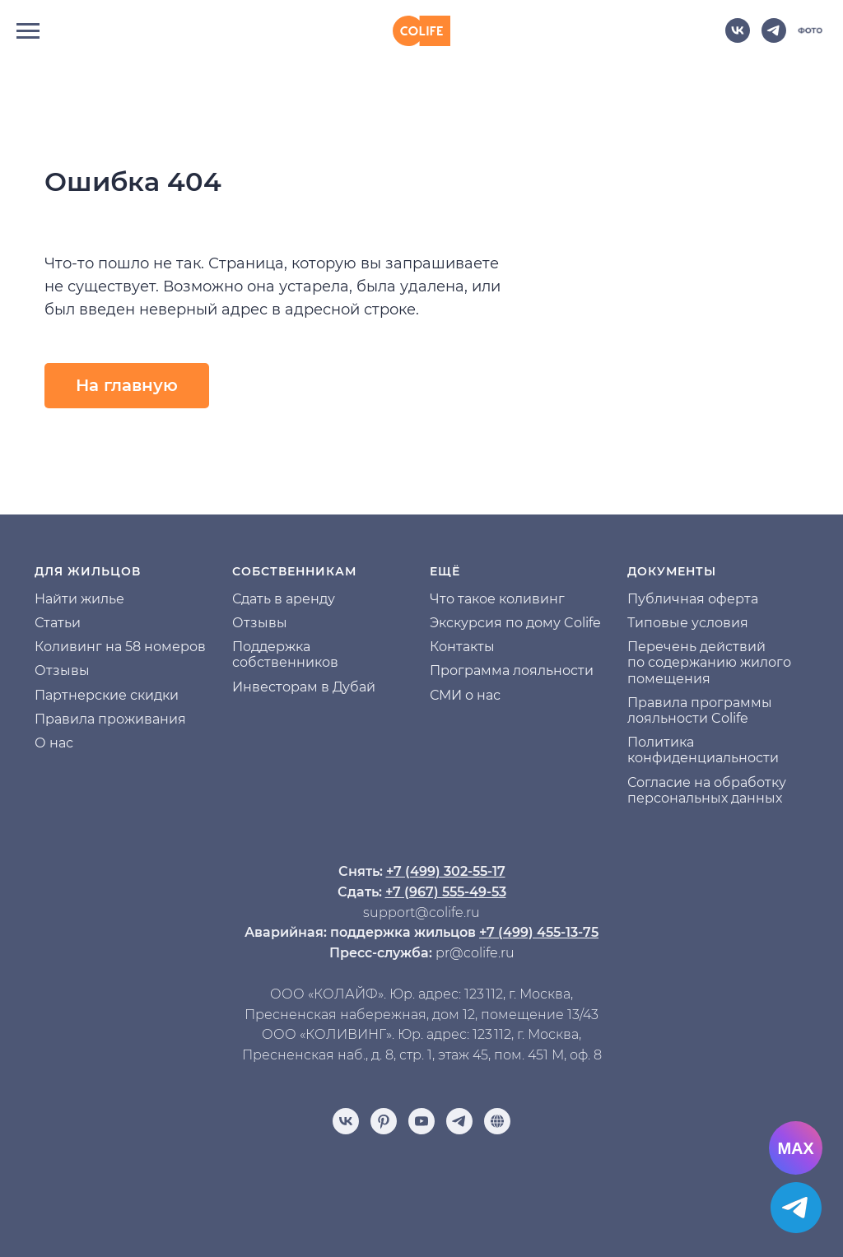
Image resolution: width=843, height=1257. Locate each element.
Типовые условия (687, 623)
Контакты (462, 646)
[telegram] (773, 38)
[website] (810, 38)
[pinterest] (383, 1121)
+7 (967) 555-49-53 (445, 892)
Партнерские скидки (107, 695)
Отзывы (62, 670)
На (44, 599)
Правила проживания (110, 719)
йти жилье (88, 599)
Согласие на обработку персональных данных (706, 790)
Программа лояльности (512, 670)
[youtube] (421, 1121)
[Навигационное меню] (28, 31)
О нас (54, 743)
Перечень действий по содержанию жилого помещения (709, 662)
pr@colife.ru (475, 953)
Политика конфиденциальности (703, 750)
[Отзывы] (497, 1121)
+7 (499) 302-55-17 (445, 871)
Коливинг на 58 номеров (120, 646)
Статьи (58, 623)
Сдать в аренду (283, 599)
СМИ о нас (465, 695)
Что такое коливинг (497, 599)
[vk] (737, 38)
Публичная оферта (692, 599)
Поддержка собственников (285, 654)
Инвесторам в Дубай (303, 687)
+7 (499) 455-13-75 (538, 932)
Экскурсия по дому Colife (515, 623)
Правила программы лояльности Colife (699, 710)
